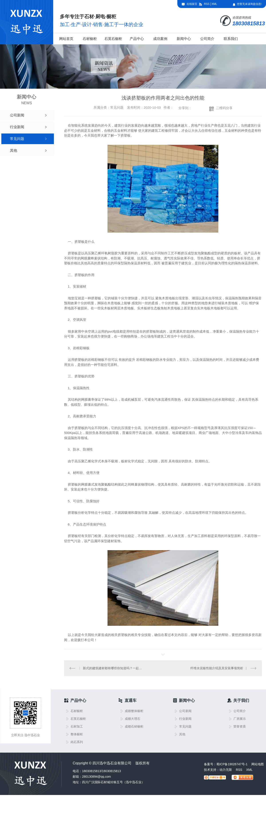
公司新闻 (185, 711)
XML (214, 4)
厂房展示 (239, 718)
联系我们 (231, 39)
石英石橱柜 (113, 39)
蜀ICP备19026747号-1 (231, 764)
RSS (206, 4)
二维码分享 (224, 108)
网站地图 (257, 764)
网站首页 (66, 39)
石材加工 (76, 726)
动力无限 (225, 769)
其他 (182, 734)
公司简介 (207, 39)
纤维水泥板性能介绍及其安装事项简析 (216, 668)
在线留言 (192, 4)
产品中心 (137, 39)
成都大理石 (132, 718)
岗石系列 (76, 742)
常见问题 (185, 726)
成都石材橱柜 (134, 726)
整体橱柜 (76, 734)
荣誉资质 (239, 726)
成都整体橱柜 (134, 711)
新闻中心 (184, 39)
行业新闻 (185, 718)
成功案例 (160, 39)
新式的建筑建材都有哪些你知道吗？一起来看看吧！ (113, 668)
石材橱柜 (90, 39)
